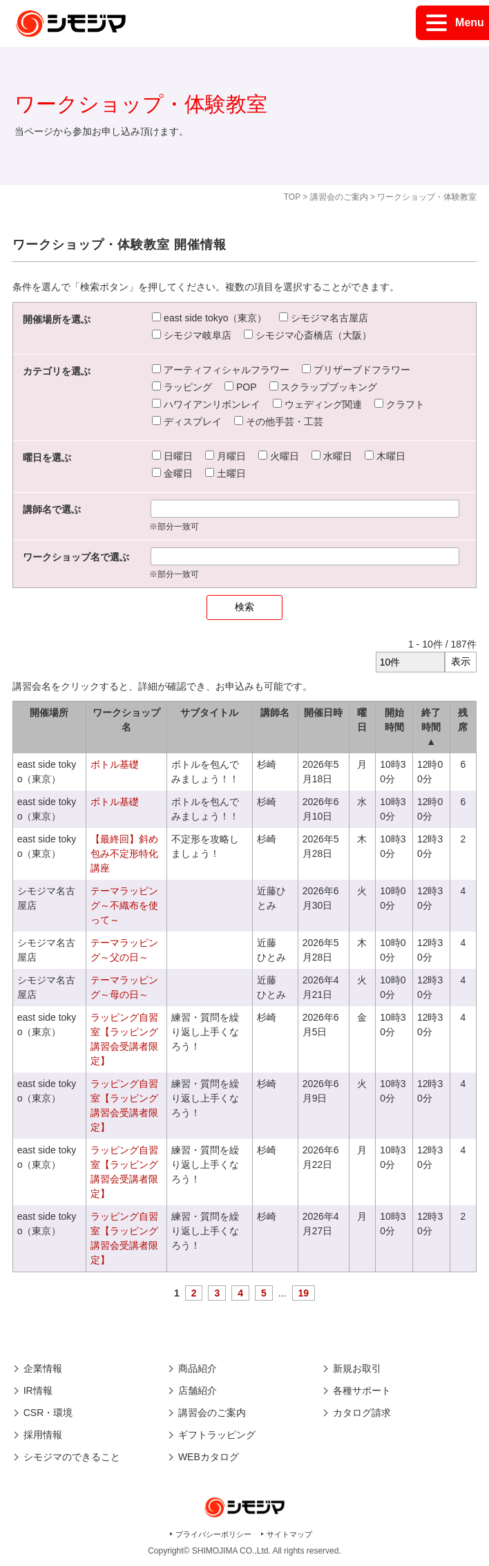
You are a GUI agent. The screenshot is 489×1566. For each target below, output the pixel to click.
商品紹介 (197, 1368)
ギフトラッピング (217, 1434)
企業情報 (42, 1368)
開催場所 (49, 712)
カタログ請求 (362, 1412)
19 (303, 1293)
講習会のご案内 (339, 197)
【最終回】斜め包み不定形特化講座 (124, 853)
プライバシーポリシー (213, 1534)
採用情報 (42, 1434)
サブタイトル (209, 712)
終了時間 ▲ (431, 727)
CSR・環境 (48, 1412)
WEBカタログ (208, 1456)
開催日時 (323, 712)
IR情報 (37, 1390)
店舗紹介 (197, 1390)
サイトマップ (289, 1534)
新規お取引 (357, 1368)
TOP (292, 197)
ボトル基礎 (114, 764)
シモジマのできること (71, 1456)
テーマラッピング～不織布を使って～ (124, 905)
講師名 (274, 712)
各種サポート (362, 1390)
